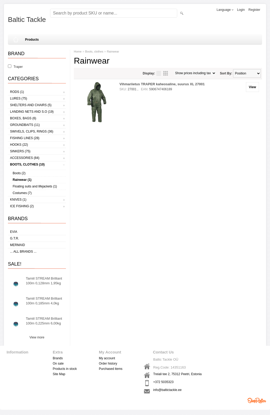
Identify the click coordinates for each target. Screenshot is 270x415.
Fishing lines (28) (24, 138)
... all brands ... (23, 251)
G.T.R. (14, 238)
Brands (58, 358)
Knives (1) (18, 199)
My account (107, 358)
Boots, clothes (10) (27, 164)
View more (37, 337)
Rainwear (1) (22, 180)
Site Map (59, 374)
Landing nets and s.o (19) (32, 112)
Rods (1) (17, 92)
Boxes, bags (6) (23, 118)
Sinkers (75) (20, 151)
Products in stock (65, 369)
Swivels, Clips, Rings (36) (31, 131)
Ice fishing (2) (22, 206)
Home (77, 51)
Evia (13, 232)
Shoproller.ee (257, 400)
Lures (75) (18, 98)
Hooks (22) (19, 145)
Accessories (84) (24, 158)
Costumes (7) (22, 193)
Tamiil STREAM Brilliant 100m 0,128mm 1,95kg (44, 280)
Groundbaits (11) (25, 125)
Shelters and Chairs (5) (30, 105)
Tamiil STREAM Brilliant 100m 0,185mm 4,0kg (44, 300)
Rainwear (113, 51)
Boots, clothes (94, 51)
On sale (58, 363)
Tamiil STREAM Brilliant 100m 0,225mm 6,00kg (44, 321)
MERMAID (17, 245)
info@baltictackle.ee (167, 390)
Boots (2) (19, 173)
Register (254, 10)
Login (241, 10)
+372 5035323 (163, 382)
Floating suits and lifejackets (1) (35, 186)
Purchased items (110, 369)
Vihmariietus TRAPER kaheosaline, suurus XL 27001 (162, 84)
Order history (108, 363)
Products (32, 39)
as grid (165, 73)
